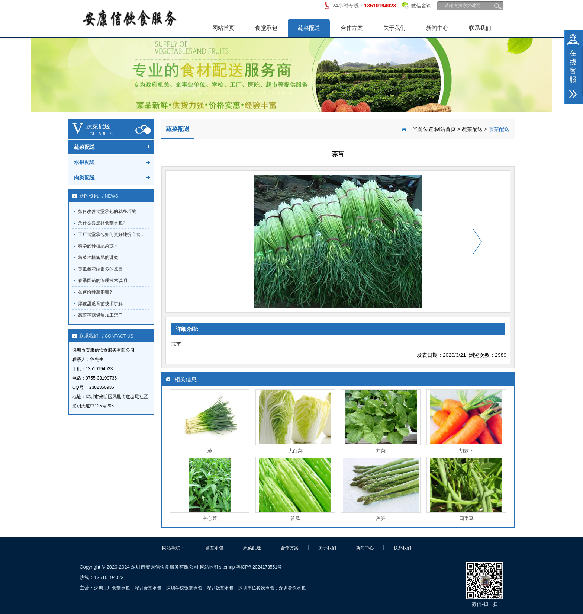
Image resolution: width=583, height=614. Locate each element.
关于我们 (394, 28)
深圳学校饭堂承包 (184, 588)
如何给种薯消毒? (95, 292)
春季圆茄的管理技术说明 (102, 280)
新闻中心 (437, 28)
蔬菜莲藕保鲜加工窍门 (100, 315)
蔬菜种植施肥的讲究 (98, 257)
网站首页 (223, 28)
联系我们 (480, 28)
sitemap (227, 567)
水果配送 (84, 162)
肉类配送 (84, 177)
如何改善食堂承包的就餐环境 (107, 211)
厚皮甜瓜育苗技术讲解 (100, 303)
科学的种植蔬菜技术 (98, 246)
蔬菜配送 (309, 28)
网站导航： (173, 547)
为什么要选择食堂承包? (101, 223)
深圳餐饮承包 (292, 588)
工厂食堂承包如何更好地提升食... (111, 234)
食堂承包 (266, 28)
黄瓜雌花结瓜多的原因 (100, 269)
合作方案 (352, 28)
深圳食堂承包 (148, 588)
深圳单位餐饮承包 (256, 588)
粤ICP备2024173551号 (259, 567)
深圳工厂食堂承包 (112, 588)
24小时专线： (364, 6)
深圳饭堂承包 (220, 588)
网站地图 (209, 567)
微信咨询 (417, 4)
